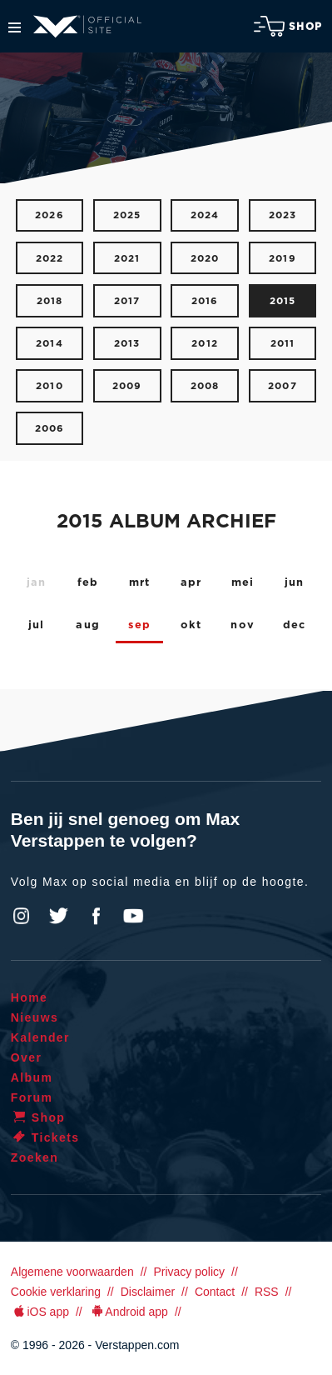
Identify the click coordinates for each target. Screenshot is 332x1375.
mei (243, 583)
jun (295, 583)
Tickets (45, 1137)
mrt (140, 583)
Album (32, 1077)
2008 (205, 386)
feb (88, 583)
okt (191, 625)
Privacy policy (189, 1271)
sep (139, 625)
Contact (215, 1291)
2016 (205, 301)
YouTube (133, 916)
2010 (49, 386)
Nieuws (34, 1017)
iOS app (40, 1311)
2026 (49, 215)
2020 (205, 258)
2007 (282, 386)
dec (294, 625)
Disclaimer (148, 1291)
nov (242, 625)
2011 (282, 343)
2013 (127, 343)
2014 (49, 343)
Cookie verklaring (56, 1291)
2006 (50, 428)
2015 (283, 301)
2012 (204, 343)
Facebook (96, 916)
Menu (14, 27)
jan (37, 583)
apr (191, 583)
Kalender (40, 1037)
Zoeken (34, 1157)
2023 (283, 215)
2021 (127, 258)
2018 (50, 301)
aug (88, 625)
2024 (205, 215)
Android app (128, 1311)
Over (26, 1057)
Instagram (21, 916)
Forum (32, 1097)
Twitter (59, 916)
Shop (288, 26)
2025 (127, 215)
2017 (127, 301)
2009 (127, 386)
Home (29, 997)
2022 (50, 258)
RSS (267, 1291)
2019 (282, 258)
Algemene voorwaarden (72, 1271)
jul (36, 625)
